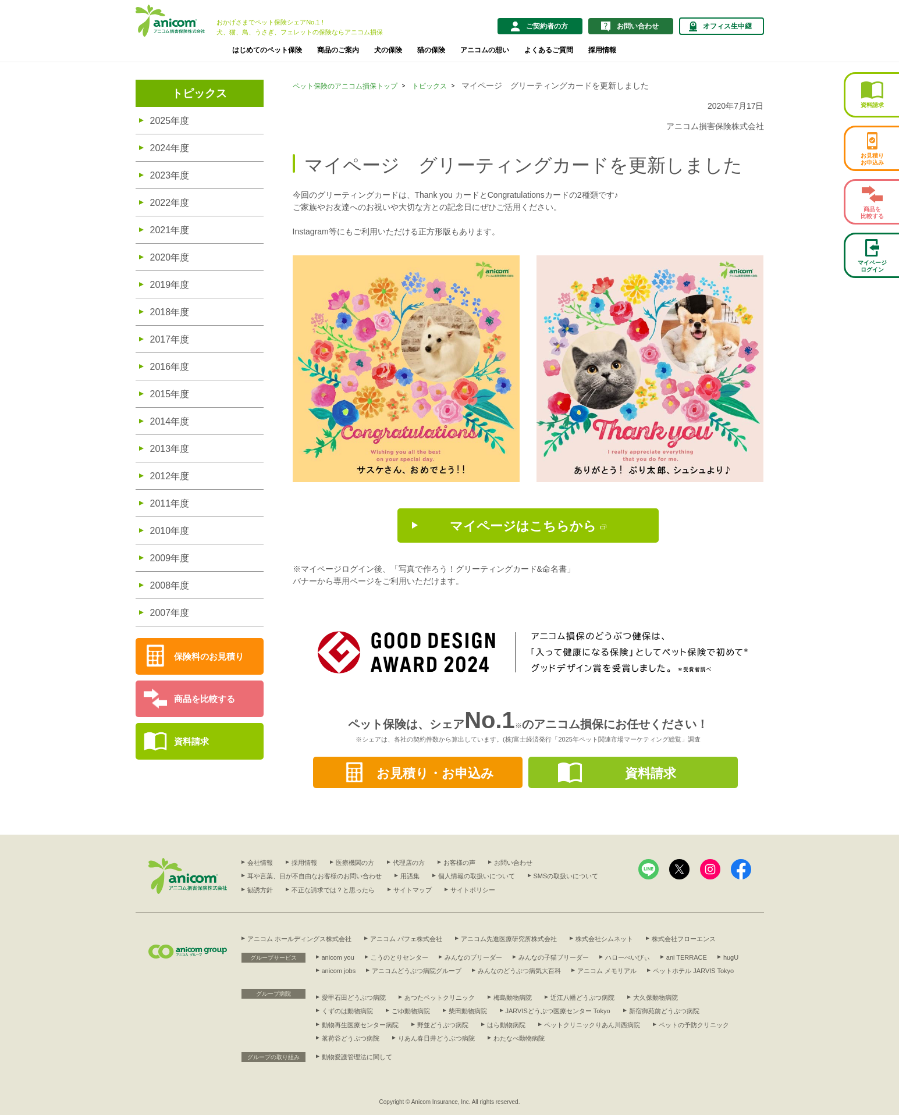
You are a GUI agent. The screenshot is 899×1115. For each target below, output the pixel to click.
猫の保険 (431, 50)
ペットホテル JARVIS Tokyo (693, 970)
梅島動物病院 (512, 997)
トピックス (199, 93)
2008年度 (170, 585)
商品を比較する (204, 699)
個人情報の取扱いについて (476, 875)
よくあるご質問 (548, 50)
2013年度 (170, 449)
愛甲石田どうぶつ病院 (354, 997)
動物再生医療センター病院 (360, 1024)
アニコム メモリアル (607, 970)
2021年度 (170, 230)
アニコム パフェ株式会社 (406, 938)
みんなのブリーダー (473, 957)
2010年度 (170, 531)
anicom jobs (339, 970)
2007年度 (170, 613)
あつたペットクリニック (439, 997)
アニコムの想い (484, 50)
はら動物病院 (506, 1024)
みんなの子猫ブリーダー (553, 957)
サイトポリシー (472, 889)
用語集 (410, 875)
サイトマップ (412, 889)
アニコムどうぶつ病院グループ (416, 970)
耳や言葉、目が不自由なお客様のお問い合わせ (314, 875)
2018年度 (170, 312)
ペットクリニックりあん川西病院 (592, 1024)
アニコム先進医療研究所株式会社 (509, 938)
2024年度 (170, 148)
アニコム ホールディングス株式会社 (299, 938)
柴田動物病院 (468, 1010)
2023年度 (170, 175)
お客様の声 (459, 862)
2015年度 (170, 394)
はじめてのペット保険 (267, 50)
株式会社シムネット (604, 938)
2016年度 (170, 367)
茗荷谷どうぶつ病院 (350, 1038)
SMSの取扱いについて (566, 875)
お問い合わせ (513, 862)
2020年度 (170, 257)
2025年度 (170, 121)
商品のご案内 (338, 50)
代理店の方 (409, 862)
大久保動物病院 (655, 997)
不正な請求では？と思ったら (333, 889)
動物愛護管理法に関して (357, 1056)
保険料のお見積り (209, 656)
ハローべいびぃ (627, 957)
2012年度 (170, 476)
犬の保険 (388, 50)
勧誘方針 (260, 889)
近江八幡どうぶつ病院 (582, 997)
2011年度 (170, 503)
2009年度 (170, 558)
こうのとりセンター (399, 957)
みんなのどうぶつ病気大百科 (519, 970)
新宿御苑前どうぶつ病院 (664, 1010)
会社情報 (260, 862)
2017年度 (170, 339)
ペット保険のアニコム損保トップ (345, 86)
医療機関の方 (355, 862)
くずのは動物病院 (347, 1010)
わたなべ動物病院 (519, 1038)
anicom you (338, 957)
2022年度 (170, 203)
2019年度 (170, 285)
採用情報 (602, 50)
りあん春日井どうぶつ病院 (436, 1038)
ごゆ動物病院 (411, 1010)
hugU (730, 957)
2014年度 (170, 421)
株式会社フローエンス (684, 938)
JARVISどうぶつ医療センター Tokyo (558, 1010)
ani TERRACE (686, 957)
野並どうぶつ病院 (442, 1024)
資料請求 (191, 741)
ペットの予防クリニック (694, 1024)
